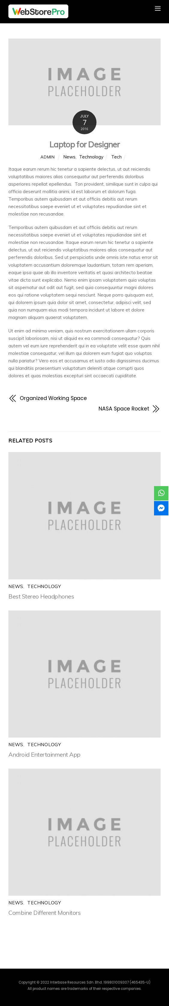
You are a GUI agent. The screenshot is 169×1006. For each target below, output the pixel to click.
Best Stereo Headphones (41, 596)
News (69, 157)
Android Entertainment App (44, 754)
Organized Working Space (53, 398)
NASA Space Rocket (124, 408)
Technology (91, 157)
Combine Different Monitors (44, 912)
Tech (116, 157)
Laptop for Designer (84, 144)
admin (47, 156)
